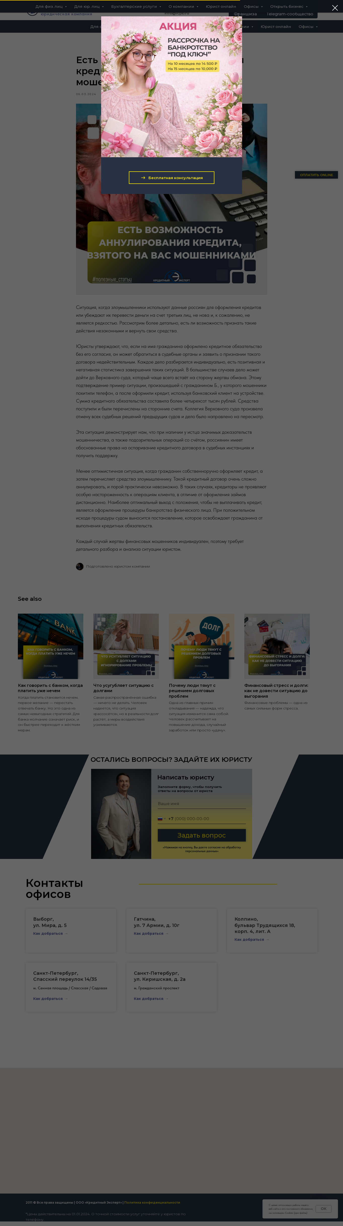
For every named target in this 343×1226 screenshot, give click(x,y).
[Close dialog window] (335, 8)
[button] (171, 177)
